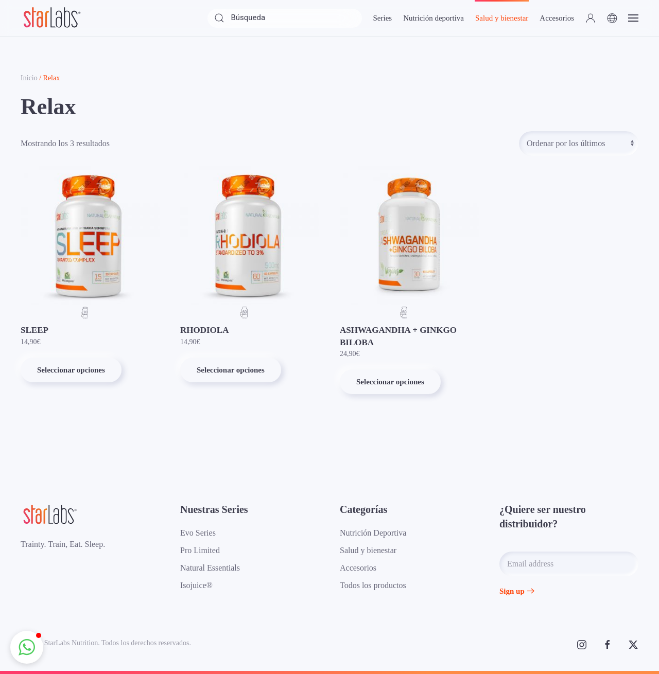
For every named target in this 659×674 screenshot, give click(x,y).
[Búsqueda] (284, 18)
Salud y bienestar (368, 550)
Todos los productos (373, 585)
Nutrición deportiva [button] (433, 18)
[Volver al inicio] (51, 18)
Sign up (512, 591)
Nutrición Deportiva (373, 532)
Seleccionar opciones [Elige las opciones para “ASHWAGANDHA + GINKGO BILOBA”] (390, 382)
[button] (590, 18)
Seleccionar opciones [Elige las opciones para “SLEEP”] (71, 370)
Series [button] (382, 18)
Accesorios (358, 567)
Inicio (29, 78)
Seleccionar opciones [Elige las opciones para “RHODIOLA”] (231, 370)
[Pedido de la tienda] (578, 143)
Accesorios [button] (557, 18)
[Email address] (568, 564)
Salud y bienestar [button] (501, 18)
